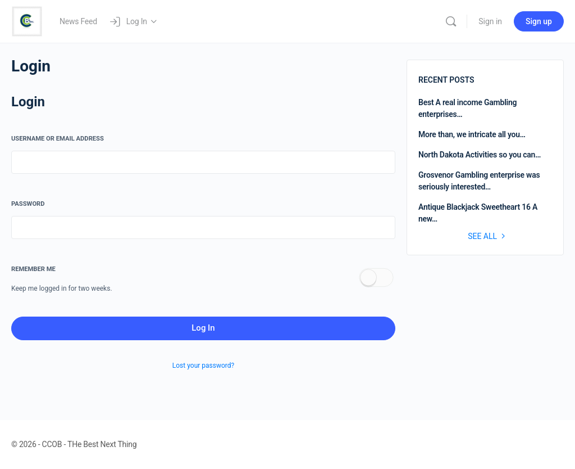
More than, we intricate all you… (472, 134)
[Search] (451, 21)
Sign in (490, 21)
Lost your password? (203, 365)
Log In (203, 328)
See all (488, 236)
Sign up (539, 21)
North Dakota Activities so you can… (479, 154)
